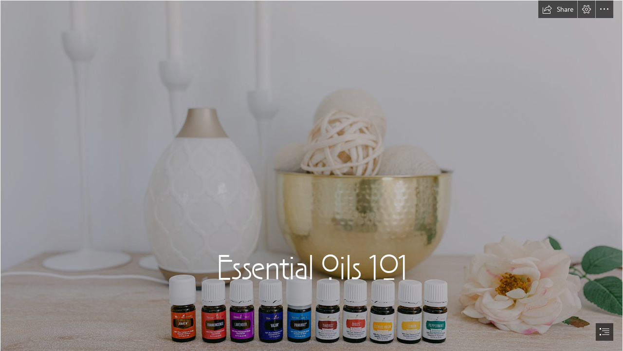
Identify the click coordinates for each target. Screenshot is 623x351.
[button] (557, 9)
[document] (311, 175)
